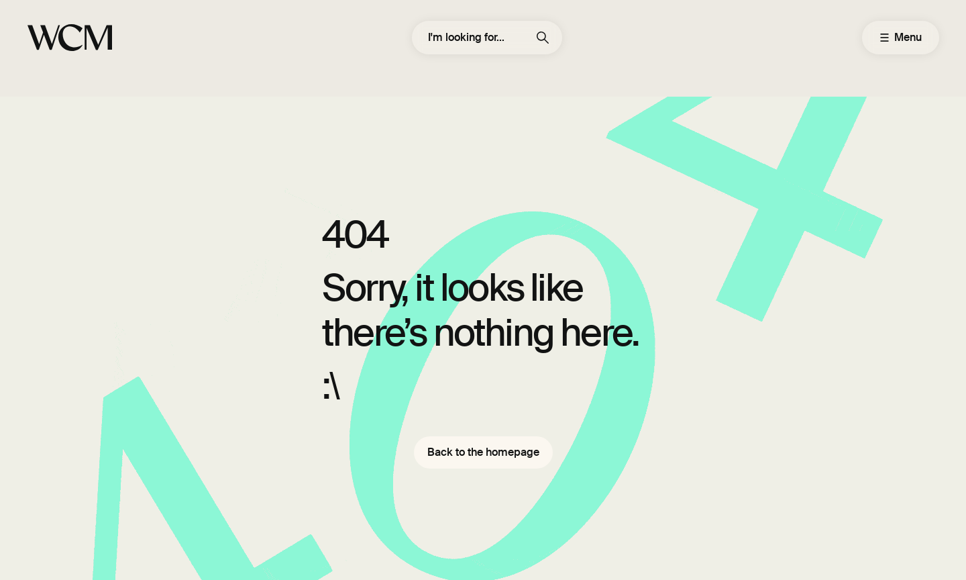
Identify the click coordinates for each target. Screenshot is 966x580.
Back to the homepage (483, 452)
